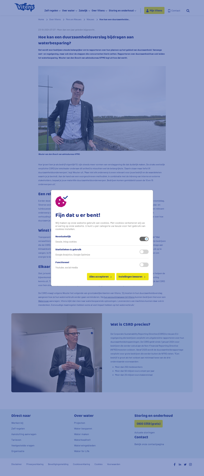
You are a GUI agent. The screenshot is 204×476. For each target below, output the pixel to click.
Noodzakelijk (63, 237)
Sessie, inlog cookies (66, 241)
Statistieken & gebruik (68, 250)
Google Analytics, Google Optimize (72, 254)
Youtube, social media (66, 267)
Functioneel (62, 263)
